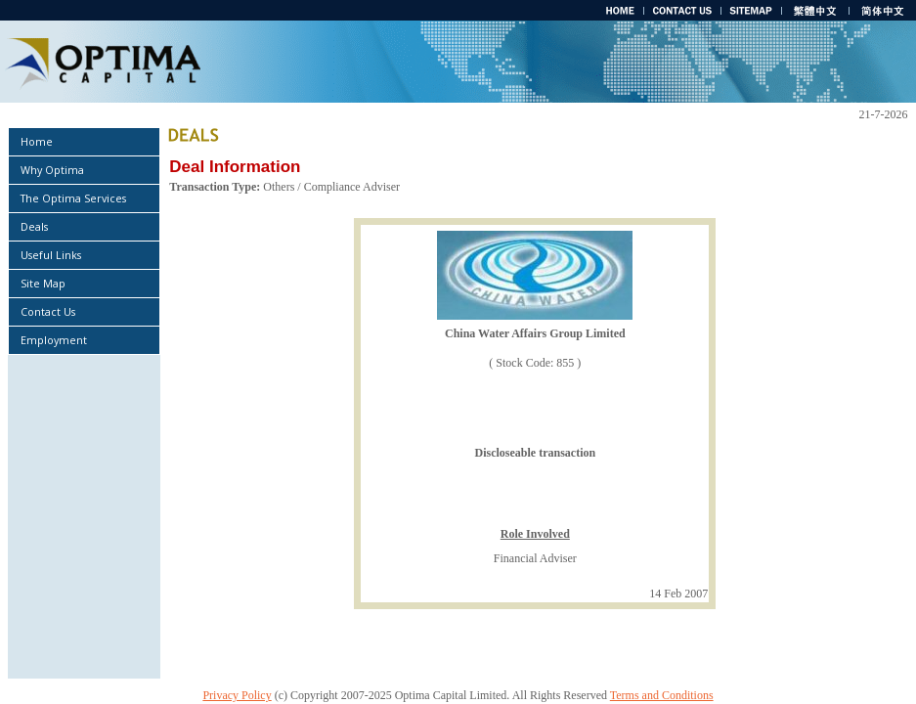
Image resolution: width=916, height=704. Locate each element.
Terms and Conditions (662, 695)
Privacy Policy (236, 695)
